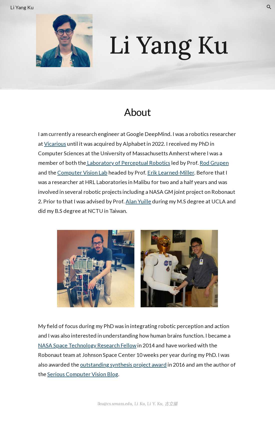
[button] (269, 7)
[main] (169, 45)
